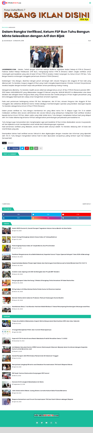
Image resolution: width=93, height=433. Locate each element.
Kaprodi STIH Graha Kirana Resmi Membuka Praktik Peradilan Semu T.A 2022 (39, 338)
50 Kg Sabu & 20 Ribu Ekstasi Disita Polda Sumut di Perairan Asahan (36, 289)
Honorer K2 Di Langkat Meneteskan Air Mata (28, 382)
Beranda (5, 27)
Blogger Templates (47, 429)
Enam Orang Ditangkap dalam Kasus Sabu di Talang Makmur (34, 237)
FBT (58, 429)
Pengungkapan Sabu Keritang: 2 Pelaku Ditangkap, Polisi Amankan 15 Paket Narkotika (43, 280)
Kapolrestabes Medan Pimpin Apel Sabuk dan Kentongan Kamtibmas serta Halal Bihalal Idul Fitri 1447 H (49, 263)
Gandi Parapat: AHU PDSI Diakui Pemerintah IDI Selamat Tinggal (35, 356)
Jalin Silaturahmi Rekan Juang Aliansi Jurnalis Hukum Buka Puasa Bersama (39, 391)
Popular (7, 316)
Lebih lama (86, 204)
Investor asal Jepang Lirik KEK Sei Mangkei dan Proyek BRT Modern (36, 272)
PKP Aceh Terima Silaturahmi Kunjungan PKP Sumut (30, 373)
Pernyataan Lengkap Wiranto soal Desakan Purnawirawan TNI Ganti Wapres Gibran (42, 365)
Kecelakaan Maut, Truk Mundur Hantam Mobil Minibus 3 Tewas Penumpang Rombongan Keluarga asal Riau (51, 307)
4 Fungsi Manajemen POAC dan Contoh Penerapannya (31, 330)
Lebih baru (6, 204)
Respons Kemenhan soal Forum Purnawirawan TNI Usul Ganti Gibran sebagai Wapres (42, 399)
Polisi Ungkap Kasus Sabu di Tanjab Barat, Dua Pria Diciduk (33, 246)
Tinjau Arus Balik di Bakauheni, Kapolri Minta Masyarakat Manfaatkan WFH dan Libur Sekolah (45, 321)
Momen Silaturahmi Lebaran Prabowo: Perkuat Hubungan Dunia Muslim (38, 298)
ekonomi (12, 27)
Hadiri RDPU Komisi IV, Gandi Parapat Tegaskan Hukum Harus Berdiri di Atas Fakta (41, 228)
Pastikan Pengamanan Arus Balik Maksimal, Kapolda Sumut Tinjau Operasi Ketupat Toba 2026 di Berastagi (50, 254)
